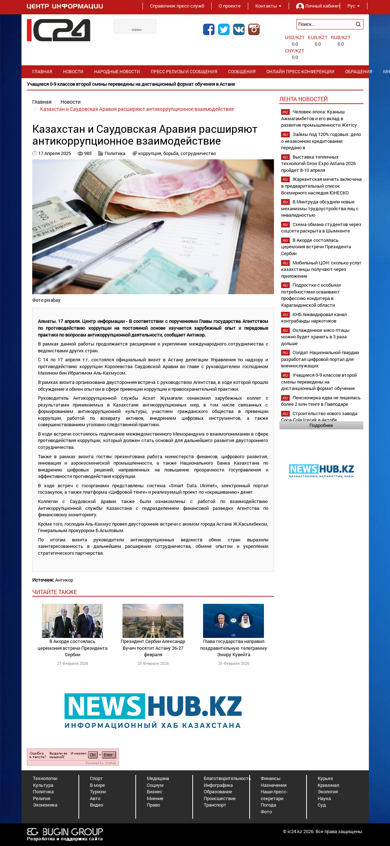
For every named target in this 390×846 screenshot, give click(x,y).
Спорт (96, 778)
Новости (73, 71)
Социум (155, 785)
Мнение (155, 798)
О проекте (230, 6)
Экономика (45, 805)
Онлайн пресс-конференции (300, 71)
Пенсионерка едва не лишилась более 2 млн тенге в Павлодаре (321, 401)
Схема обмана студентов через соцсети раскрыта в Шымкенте (321, 227)
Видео (96, 805)
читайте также (54, 592)
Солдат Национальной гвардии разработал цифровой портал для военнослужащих (320, 359)
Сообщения (242, 71)
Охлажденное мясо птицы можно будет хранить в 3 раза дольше (315, 337)
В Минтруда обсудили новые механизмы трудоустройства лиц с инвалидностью (319, 208)
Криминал (328, 785)
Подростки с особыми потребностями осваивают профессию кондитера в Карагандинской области (311, 295)
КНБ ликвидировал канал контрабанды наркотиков (314, 317)
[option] (195, 84)
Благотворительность (227, 778)
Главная (42, 71)
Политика (115, 153)
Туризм (98, 791)
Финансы (270, 778)
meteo (137, 30)
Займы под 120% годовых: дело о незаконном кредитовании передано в (321, 141)
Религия (41, 798)
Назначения (274, 785)
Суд (322, 805)
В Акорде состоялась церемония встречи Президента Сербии (72, 648)
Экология (328, 791)
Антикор (64, 580)
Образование (218, 791)
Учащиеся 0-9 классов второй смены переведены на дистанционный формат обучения (319, 381)
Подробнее (321, 425)
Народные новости (117, 71)
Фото (266, 811)
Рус (353, 6)
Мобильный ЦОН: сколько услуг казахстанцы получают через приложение (321, 269)
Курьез (325, 778)
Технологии (45, 778)
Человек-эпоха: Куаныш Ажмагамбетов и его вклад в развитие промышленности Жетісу (319, 118)
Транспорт (215, 805)
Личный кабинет (314, 6)
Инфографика (218, 785)
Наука (324, 798)
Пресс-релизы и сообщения (184, 71)
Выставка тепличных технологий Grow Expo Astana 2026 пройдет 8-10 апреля (318, 163)
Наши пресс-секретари (274, 795)
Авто (95, 798)
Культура (43, 785)
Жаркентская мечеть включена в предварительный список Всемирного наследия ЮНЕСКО (321, 186)
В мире (97, 785)
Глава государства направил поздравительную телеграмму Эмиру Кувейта (233, 648)
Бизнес (154, 791)
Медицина (158, 778)
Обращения (358, 71)
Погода (268, 805)
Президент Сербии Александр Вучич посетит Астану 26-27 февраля (153, 648)
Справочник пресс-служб (177, 6)
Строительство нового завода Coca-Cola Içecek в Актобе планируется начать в (319, 420)
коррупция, (150, 153)
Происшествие (220, 798)
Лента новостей (303, 99)
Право (153, 805)
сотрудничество (198, 153)
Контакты (268, 6)
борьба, (171, 153)
